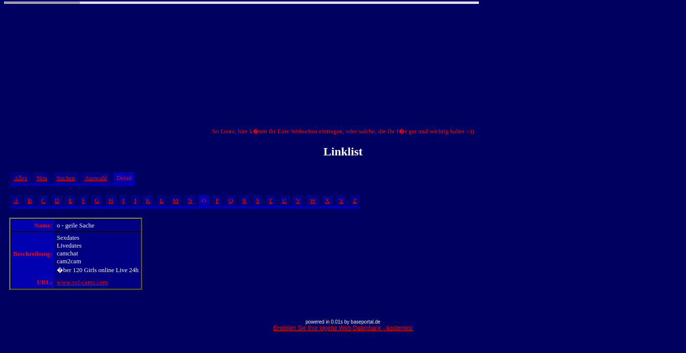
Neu (41, 177)
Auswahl (95, 177)
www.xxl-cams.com (82, 282)
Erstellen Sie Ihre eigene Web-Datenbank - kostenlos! (343, 328)
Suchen (65, 177)
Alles (20, 177)
